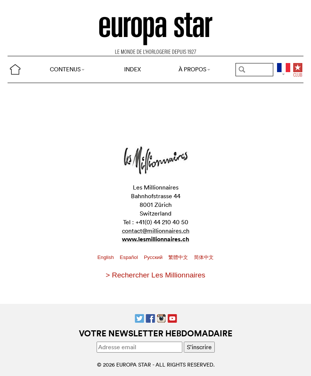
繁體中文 (178, 257)
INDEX (132, 69)
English (106, 257)
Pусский (154, 257)
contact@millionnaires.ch (155, 230)
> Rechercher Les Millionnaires (155, 275)
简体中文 (204, 257)
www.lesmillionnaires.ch (155, 239)
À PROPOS (194, 69)
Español (129, 257)
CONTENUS (67, 69)
